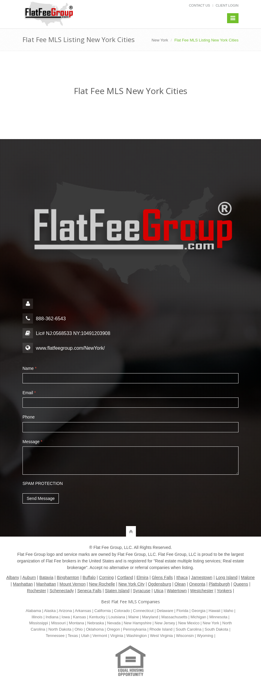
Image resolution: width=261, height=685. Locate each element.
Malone (248, 577)
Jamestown (201, 577)
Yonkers (224, 590)
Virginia (116, 635)
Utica (159, 590)
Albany (12, 577)
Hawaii (214, 610)
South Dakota (216, 629)
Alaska (50, 610)
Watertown (177, 590)
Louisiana (116, 617)
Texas (73, 635)
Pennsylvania (134, 629)
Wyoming (205, 635)
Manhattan (23, 584)
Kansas (79, 617)
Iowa (66, 617)
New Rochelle (102, 584)
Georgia (198, 610)
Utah (85, 635)
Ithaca (182, 577)
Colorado (122, 610)
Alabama (33, 610)
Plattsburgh (219, 584)
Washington (136, 635)
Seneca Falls (89, 590)
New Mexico (189, 623)
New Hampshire (137, 623)
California (102, 610)
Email (29, 392)
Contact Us (199, 5)
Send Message (41, 498)
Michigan (198, 617)
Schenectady (62, 590)
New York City (131, 584)
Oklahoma (95, 629)
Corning (106, 577)
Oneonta (197, 584)
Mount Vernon (72, 584)
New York (160, 40)
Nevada (114, 623)
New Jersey (165, 623)
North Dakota (59, 629)
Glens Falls (162, 577)
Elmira (142, 577)
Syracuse (141, 590)
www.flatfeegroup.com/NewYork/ (70, 348)
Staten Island (117, 590)
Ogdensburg (159, 584)
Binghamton (68, 577)
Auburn (29, 577)
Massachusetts (174, 617)
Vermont (99, 635)
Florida (182, 610)
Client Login (227, 5)
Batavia (46, 577)
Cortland (125, 577)
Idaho (228, 610)
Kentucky (97, 617)
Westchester (202, 590)
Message (32, 441)
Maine (133, 617)
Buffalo (88, 577)
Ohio (78, 629)
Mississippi (38, 623)
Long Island (226, 577)
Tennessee (55, 635)
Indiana (52, 617)
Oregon (113, 629)
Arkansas (83, 610)
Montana (76, 623)
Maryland (150, 617)
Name (29, 368)
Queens (240, 584)
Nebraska (95, 623)
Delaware (165, 610)
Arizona (65, 610)
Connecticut (143, 610)
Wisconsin (185, 635)
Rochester (36, 590)
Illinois (37, 617)
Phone (28, 417)
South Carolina (188, 629)
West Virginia (161, 635)
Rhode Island (160, 629)
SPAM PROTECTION (42, 483)
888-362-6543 (44, 318)
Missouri (58, 623)
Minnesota (218, 617)
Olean (180, 584)
